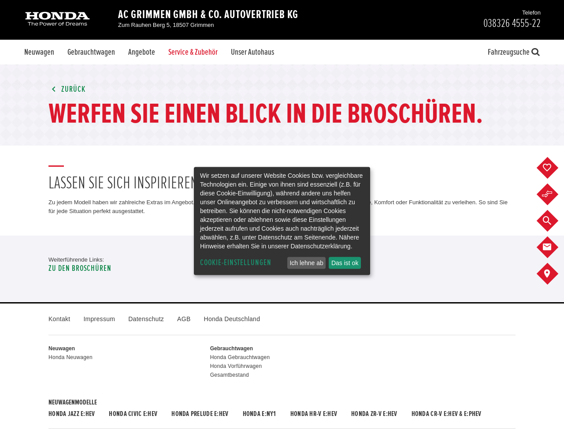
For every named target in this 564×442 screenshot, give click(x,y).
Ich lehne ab (306, 262)
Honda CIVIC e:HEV (133, 413)
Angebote (141, 52)
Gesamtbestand (229, 375)
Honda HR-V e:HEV (313, 413)
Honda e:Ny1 (259, 413)
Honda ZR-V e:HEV (374, 413)
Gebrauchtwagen (91, 52)
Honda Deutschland (232, 318)
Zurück (66, 89)
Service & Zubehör (193, 52)
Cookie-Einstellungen (235, 262)
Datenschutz (146, 318)
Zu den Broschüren (79, 268)
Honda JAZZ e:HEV (71, 413)
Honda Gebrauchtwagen (240, 357)
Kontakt (59, 318)
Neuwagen (39, 52)
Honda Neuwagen (70, 357)
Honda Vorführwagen (236, 366)
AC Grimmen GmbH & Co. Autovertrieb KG (208, 14)
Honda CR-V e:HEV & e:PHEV (447, 413)
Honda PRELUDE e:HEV (199, 413)
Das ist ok (344, 262)
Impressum (99, 318)
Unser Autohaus (252, 52)
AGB (183, 318)
